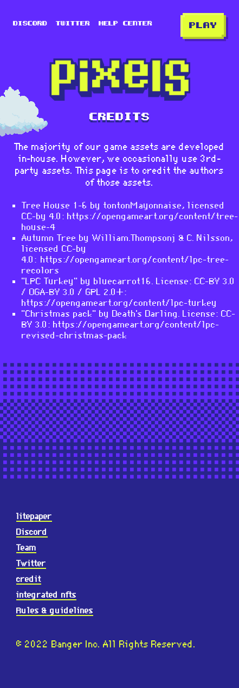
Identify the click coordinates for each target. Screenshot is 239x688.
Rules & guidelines (54, 610)
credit (28, 579)
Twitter (73, 23)
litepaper (34, 516)
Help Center (125, 23)
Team (26, 547)
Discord (30, 23)
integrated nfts (46, 594)
